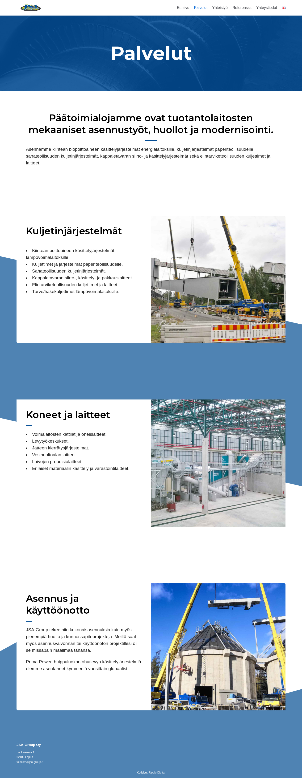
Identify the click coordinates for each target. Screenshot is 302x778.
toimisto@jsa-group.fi (30, 762)
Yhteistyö (220, 8)
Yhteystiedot (266, 8)
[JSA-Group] (31, 7)
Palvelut (200, 8)
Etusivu (183, 8)
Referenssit (242, 8)
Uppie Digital (157, 772)
